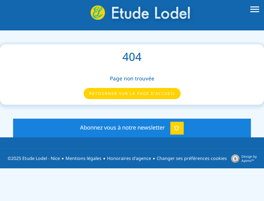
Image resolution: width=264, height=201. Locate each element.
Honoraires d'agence (129, 158)
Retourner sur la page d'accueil (132, 93)
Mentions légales (83, 158)
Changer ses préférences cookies (192, 158)
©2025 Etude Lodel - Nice (34, 158)
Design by (242, 158)
